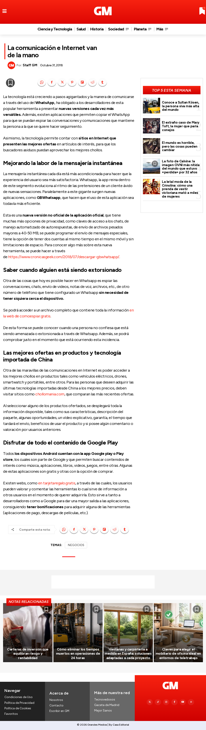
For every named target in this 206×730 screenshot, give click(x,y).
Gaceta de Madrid (106, 705)
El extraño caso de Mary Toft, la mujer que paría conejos (180, 126)
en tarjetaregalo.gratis (56, 483)
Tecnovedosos (104, 699)
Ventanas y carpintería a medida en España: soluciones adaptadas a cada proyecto (128, 653)
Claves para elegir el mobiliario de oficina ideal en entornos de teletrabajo (178, 653)
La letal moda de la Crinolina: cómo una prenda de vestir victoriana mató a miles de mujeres (180, 189)
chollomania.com (49, 394)
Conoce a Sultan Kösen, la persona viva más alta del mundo (180, 106)
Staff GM (30, 65)
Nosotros (56, 700)
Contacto (56, 705)
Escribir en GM (59, 711)
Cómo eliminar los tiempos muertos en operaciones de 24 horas (78, 653)
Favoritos (11, 714)
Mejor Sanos (103, 710)
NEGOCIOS (76, 545)
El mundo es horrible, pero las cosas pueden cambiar (179, 146)
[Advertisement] (103, 582)
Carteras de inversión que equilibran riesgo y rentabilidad (28, 653)
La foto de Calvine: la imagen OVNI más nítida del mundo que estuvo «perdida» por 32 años (180, 166)
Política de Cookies (17, 708)
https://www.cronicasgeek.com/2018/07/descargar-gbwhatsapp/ (63, 256)
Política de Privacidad (19, 703)
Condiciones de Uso (18, 697)
